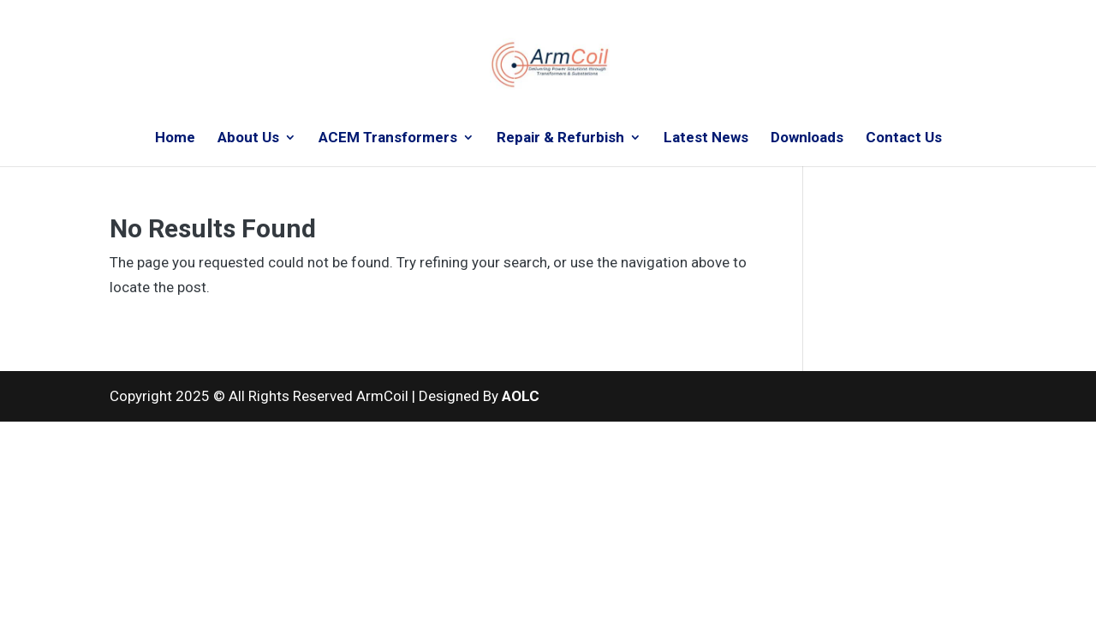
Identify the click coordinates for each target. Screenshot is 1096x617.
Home (175, 138)
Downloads (807, 138)
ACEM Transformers (388, 138)
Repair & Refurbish (560, 138)
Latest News (706, 138)
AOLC (520, 395)
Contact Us (904, 138)
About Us (248, 138)
